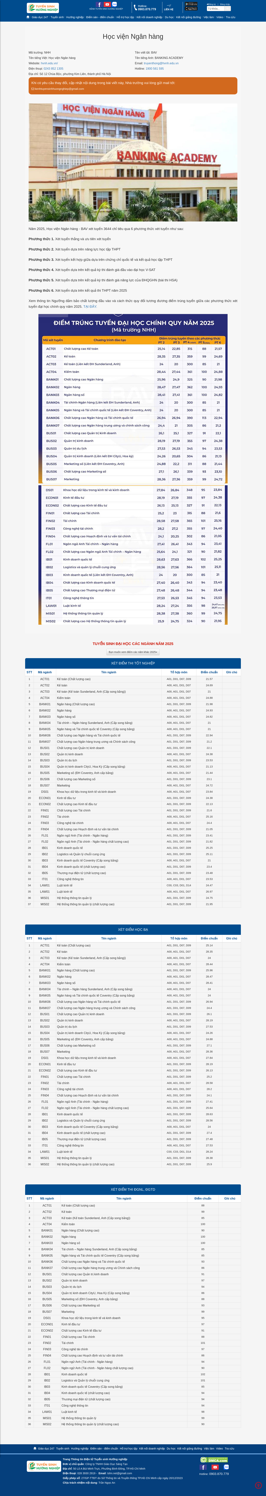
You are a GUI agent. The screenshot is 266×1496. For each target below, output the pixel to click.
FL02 (45, 841)
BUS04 (45, 766)
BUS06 (45, 779)
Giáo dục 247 (40, 17)
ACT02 (45, 685)
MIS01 (45, 898)
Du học (169, 17)
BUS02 (45, 754)
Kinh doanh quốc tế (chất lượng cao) (81, 866)
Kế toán (62, 685)
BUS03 (45, 760)
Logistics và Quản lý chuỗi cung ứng (81, 854)
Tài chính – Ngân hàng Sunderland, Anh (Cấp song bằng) (95, 722)
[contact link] (168, 9)
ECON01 (45, 798)
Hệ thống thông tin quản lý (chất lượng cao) (86, 904)
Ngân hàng (64, 710)
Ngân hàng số (66, 716)
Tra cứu (230, 17)
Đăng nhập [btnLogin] (225, 4)
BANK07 (44, 741)
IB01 (45, 848)
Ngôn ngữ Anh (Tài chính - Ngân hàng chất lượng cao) (93, 841)
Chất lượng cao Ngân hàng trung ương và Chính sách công (96, 741)
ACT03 (45, 691)
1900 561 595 (155, 68)
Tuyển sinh (57, 17)
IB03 (45, 860)
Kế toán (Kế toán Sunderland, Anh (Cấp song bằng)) (91, 691)
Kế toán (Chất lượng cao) (74, 679)
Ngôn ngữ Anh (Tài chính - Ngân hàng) (82, 835)
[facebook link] (99, 6)
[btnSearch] (228, 8)
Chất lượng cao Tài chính (74, 810)
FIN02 (45, 816)
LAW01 (45, 885)
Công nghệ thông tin (70, 879)
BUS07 (45, 785)
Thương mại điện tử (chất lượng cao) (81, 873)
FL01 (45, 835)
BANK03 (44, 716)
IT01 (45, 879)
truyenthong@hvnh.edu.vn (161, 63)
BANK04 (44, 722)
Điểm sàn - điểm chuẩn (100, 17)
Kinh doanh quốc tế (70, 848)
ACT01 (45, 679)
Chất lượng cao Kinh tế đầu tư (77, 804)
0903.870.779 (219, 1474)
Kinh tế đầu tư (66, 798)
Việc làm (209, 17)
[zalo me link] (114, 6)
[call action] (145, 9)
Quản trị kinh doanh (70, 754)
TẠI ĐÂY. (90, 306)
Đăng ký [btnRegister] (211, 4)
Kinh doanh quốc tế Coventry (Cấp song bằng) (87, 860)
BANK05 (44, 729)
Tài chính (63, 816)
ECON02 (45, 804)
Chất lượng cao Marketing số (76, 779)
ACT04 (45, 698)
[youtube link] (107, 6)
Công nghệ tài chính (70, 823)
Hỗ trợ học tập (125, 17)
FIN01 (45, 810)
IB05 (45, 873)
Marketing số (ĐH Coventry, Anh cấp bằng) (85, 773)
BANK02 (44, 710)
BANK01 (44, 704)
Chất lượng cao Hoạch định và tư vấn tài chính (88, 829)
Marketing (63, 785)
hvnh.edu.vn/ (49, 63)
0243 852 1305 (53, 68)
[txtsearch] (215, 8)
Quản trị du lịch (67, 760)
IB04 (45, 866)
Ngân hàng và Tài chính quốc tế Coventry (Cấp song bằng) (96, 729)
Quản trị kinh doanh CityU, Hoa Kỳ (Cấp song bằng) (91, 766)
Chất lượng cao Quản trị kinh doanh (80, 748)
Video (219, 17)
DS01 (45, 791)
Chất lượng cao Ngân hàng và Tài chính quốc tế (88, 735)
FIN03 (45, 823)
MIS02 (45, 904)
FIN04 (45, 829)
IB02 (45, 854)
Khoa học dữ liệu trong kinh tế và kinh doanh (86, 791)
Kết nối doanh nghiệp (149, 17)
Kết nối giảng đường (188, 17)
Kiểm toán (63, 698)
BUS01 (45, 748)
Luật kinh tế (64, 885)
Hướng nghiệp (75, 17)
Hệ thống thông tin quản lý (74, 898)
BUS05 (45, 773)
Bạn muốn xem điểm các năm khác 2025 (133, 652)
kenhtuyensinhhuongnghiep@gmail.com (57, 88)
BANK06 (44, 735)
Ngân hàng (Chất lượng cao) (76, 704)
